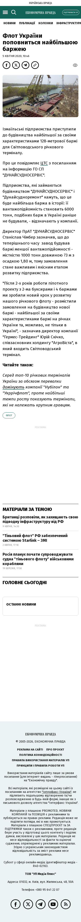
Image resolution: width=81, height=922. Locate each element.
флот (9, 415)
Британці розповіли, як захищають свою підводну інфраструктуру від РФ (40, 519)
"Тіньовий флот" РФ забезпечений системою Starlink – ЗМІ (35, 538)
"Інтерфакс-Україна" (56, 792)
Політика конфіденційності (40, 754)
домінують (13, 387)
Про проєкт (55, 749)
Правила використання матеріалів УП (40, 760)
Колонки (45, 23)
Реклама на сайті (30, 749)
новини (9, 23)
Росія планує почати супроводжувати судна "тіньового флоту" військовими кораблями (38, 559)
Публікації (27, 23)
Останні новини (21, 604)
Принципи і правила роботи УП (40, 765)
